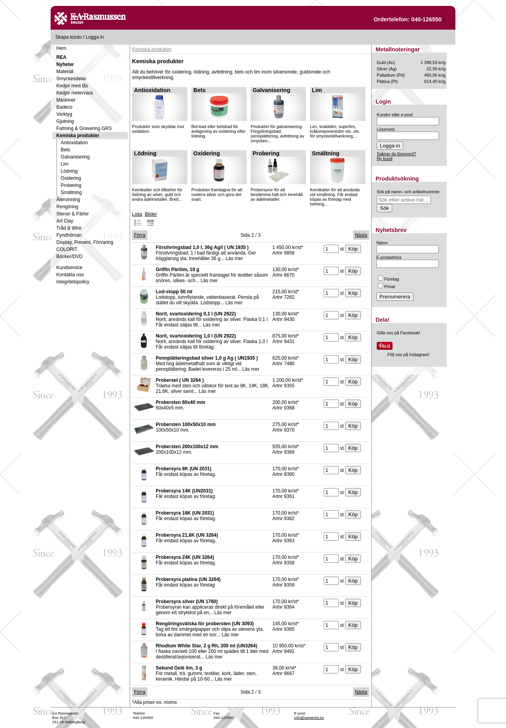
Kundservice (70, 267)
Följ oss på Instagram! (408, 354)
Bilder (151, 218)
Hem (61, 48)
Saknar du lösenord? (396, 153)
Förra (139, 235)
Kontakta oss (70, 274)
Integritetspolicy (73, 282)
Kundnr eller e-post (395, 114)
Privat (386, 286)
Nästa (361, 235)
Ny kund (385, 158)
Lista (137, 218)
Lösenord (386, 129)
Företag (388, 279)
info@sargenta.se (309, 717)
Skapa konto (68, 37)
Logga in (95, 37)
